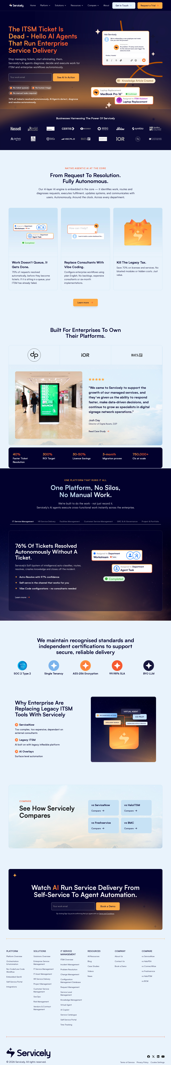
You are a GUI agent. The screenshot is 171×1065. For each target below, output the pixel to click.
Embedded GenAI (14, 977)
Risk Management (41, 1001)
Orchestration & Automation (12, 962)
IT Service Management (44, 969)
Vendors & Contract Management (42, 1007)
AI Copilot (65, 1010)
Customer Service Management (41, 990)
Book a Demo (121, 966)
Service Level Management (66, 993)
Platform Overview (14, 956)
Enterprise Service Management (41, 962)
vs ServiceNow (148, 956)
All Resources (93, 956)
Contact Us (120, 961)
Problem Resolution (69, 969)
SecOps (37, 996)
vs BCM (145, 981)
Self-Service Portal (14, 982)
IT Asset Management (43, 974)
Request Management (70, 987)
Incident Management (70, 964)
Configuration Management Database (71, 980)
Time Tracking (66, 1024)
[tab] (23, 521)
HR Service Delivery (42, 979)
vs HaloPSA (146, 961)
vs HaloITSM (147, 976)
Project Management (42, 984)
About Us (119, 956)
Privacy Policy (142, 1062)
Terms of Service (127, 1062)
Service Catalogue (69, 1015)
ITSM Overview (67, 959)
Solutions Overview (42, 956)
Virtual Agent (66, 1005)
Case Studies (93, 966)
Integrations (11, 987)
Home (33, 5)
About (106, 5)
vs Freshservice (148, 971)
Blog (90, 961)
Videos (91, 971)
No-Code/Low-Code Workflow (15, 970)
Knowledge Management (71, 1000)
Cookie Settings (158, 1062)
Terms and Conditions (106, 914)
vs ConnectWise (149, 966)
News (90, 976)
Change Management (70, 974)
